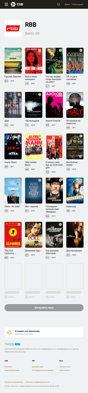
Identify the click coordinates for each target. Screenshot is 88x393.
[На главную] (17, 4)
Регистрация (77, 4)
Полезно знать (65, 367)
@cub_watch (54, 386)
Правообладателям (11, 370)
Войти (67, 4)
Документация (37, 367)
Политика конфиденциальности (37, 382)
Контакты (8, 367)
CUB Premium (64, 370)
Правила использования (13, 382)
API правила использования (42, 370)
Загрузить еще (44, 307)
